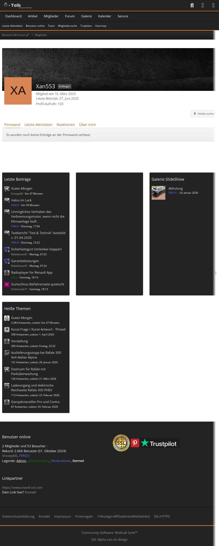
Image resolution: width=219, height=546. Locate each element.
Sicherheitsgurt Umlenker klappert (36, 249)
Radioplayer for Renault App (31, 272)
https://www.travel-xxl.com (22, 487)
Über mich (87, 124)
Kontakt (30, 492)
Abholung (176, 188)
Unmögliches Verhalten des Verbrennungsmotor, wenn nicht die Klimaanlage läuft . (37, 216)
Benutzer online (16, 436)
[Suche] (192, 5)
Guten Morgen (21, 188)
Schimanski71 (19, 289)
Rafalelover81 (19, 254)
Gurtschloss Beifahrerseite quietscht (37, 284)
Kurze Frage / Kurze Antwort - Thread (38, 329)
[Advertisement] (109, 155)
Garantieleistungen (25, 261)
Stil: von (109, 539)
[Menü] (213, 5)
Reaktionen (66, 124)
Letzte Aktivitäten (38, 124)
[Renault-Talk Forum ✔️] (17, 5)
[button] (204, 113)
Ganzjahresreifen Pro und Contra (35, 402)
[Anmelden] (202, 5)
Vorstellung (19, 341)
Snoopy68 (17, 193)
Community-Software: (110, 532)
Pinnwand (12, 124)
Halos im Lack (21, 200)
